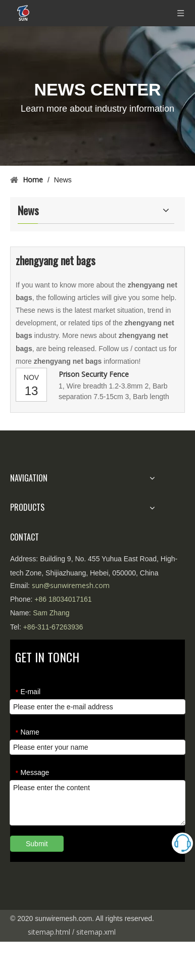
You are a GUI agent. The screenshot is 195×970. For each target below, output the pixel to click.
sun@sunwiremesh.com (71, 585)
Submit (37, 844)
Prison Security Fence (94, 374)
